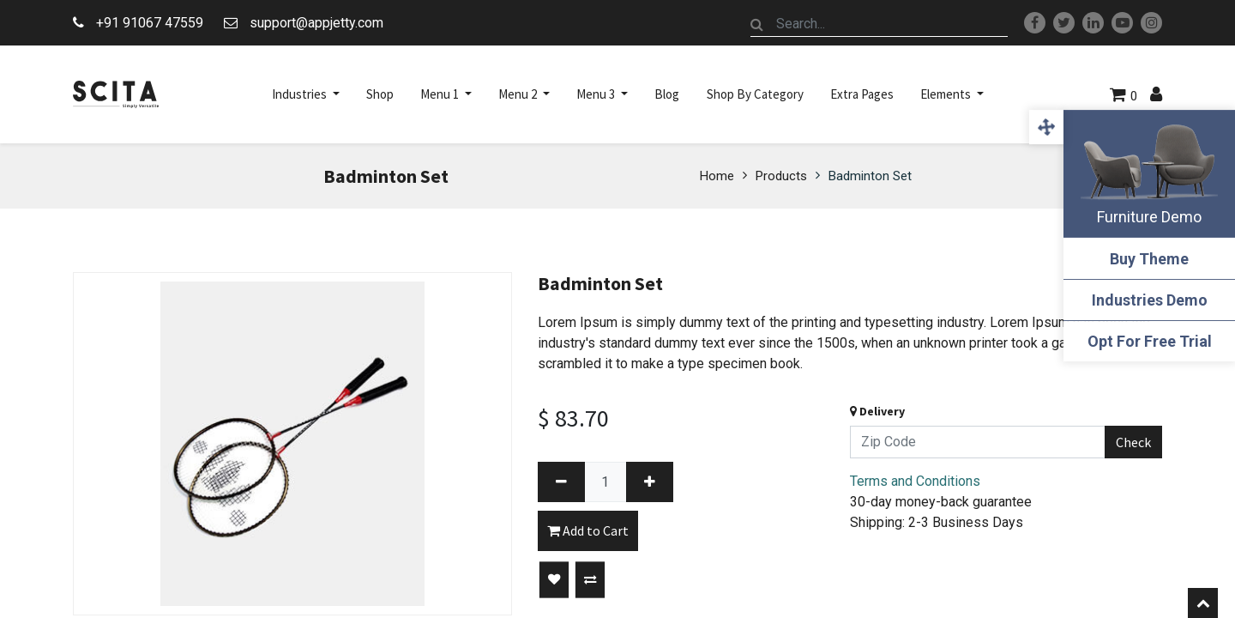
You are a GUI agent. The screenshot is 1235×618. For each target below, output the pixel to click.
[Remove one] (561, 482)
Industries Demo (1150, 300)
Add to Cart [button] (588, 530)
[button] (554, 580)
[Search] (757, 24)
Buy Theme (1149, 259)
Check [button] (1133, 442)
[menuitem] (380, 94)
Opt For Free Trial (1149, 341)
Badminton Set (870, 176)
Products (781, 176)
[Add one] (649, 482)
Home (717, 176)
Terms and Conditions (915, 481)
